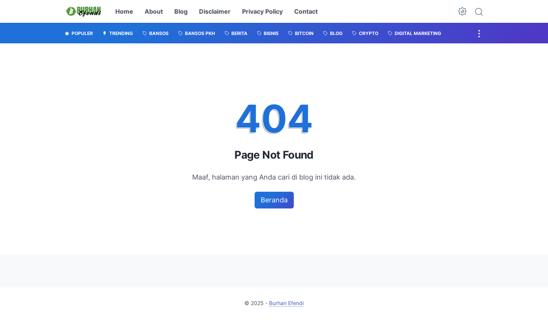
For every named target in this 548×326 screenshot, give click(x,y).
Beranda (274, 200)
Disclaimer (215, 11)
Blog (181, 11)
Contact (306, 11)
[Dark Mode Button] (462, 11)
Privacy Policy (262, 11)
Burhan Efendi (286, 303)
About (154, 11)
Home (124, 11)
